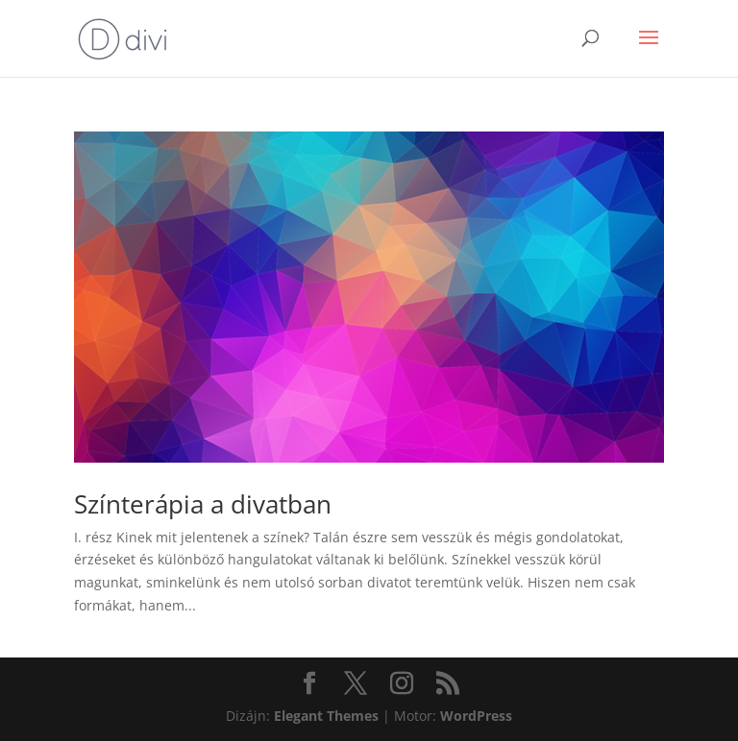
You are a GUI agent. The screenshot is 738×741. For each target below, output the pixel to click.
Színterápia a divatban (203, 504)
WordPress (476, 715)
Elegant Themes (326, 715)
